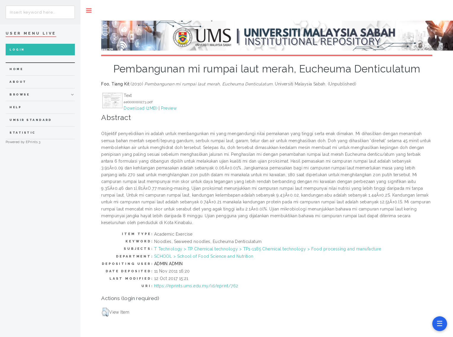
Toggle (88, 10)
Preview (169, 108)
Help (15, 107)
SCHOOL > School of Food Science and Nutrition (204, 256)
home (16, 69)
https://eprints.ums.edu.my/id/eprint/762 (196, 285)
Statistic (22, 132)
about (17, 81)
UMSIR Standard (30, 119)
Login (17, 49)
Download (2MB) (140, 108)
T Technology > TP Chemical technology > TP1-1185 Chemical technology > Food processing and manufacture (267, 249)
